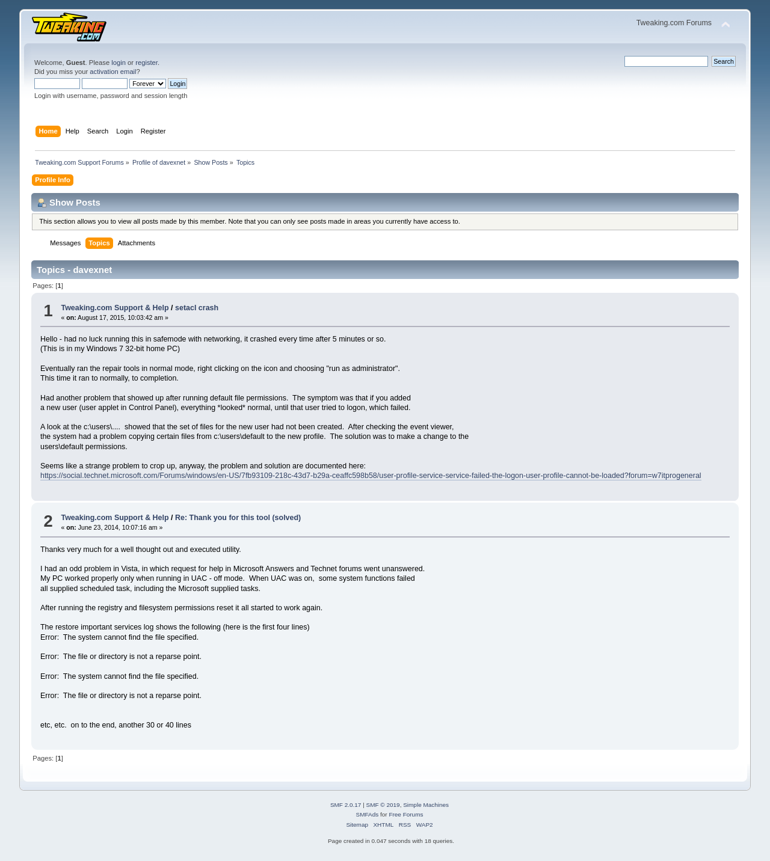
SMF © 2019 (383, 804)
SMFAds (367, 814)
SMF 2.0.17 (346, 804)
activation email (113, 71)
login (118, 62)
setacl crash (196, 308)
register (146, 62)
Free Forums (406, 814)
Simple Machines (426, 804)
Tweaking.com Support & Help (114, 308)
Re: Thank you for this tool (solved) (238, 517)
